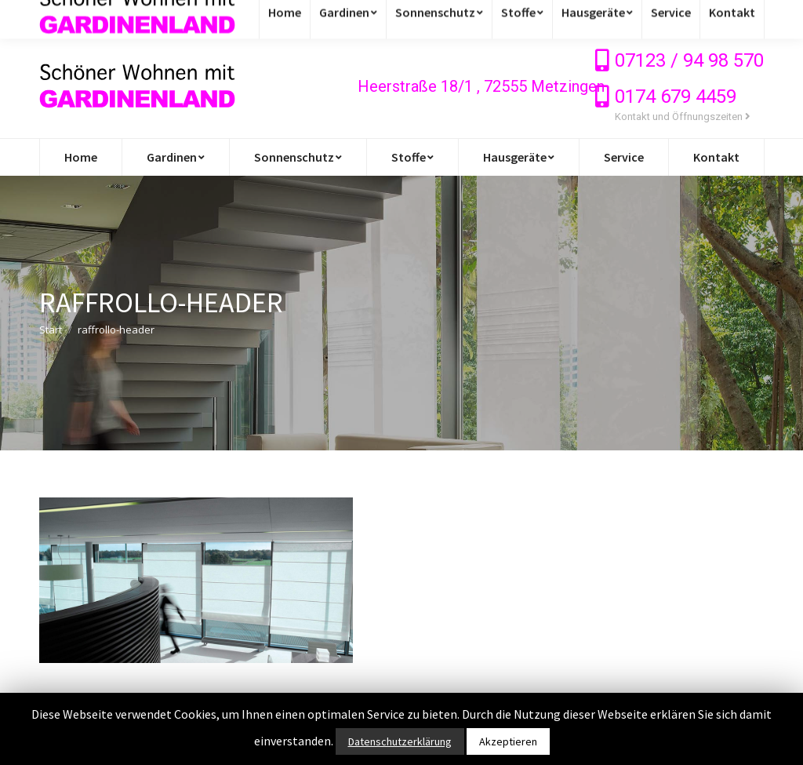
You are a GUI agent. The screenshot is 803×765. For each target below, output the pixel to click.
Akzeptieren (508, 741)
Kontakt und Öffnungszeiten (682, 116)
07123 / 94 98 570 (689, 60)
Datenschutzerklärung (400, 741)
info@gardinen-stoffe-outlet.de (136, 17)
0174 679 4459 (675, 96)
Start (50, 329)
